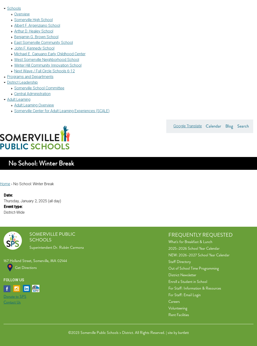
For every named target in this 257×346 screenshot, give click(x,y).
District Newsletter (182, 275)
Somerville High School (33, 20)
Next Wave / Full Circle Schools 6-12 (44, 71)
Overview (22, 14)
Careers (174, 301)
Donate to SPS (15, 296)
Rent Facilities (178, 315)
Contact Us (12, 302)
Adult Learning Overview (34, 105)
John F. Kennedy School (34, 48)
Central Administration (32, 94)
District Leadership (22, 82)
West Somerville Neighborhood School (46, 59)
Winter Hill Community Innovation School (47, 65)
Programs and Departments (30, 76)
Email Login (192, 295)
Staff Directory (179, 261)
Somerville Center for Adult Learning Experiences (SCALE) (61, 111)
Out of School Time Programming (193, 268)
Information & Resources (202, 288)
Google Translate (187, 126)
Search (243, 126)
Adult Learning (18, 99)
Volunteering (177, 308)
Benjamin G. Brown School (36, 37)
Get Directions (26, 267)
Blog (229, 126)
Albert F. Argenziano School (37, 25)
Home (5, 184)
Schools (14, 8)
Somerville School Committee (39, 88)
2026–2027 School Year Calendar (204, 255)
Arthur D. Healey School (33, 31)
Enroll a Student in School (187, 281)
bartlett (183, 332)
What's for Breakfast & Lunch (190, 242)
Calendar (213, 126)
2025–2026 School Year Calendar (193, 248)
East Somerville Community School (43, 42)
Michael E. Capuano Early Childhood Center (50, 54)
